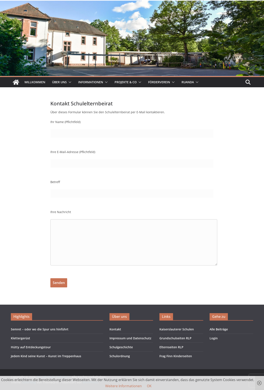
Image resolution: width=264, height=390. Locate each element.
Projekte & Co (126, 82)
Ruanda (188, 82)
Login (214, 338)
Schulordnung (119, 356)
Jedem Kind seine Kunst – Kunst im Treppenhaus (46, 356)
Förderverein (159, 82)
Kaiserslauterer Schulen (176, 329)
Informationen (90, 82)
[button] (69, 82)
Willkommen (34, 82)
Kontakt (115, 329)
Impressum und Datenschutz (130, 338)
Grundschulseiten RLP (175, 338)
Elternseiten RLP (171, 347)
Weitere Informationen (123, 386)
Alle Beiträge (219, 329)
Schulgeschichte (121, 347)
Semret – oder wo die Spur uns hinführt (39, 329)
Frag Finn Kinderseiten (175, 356)
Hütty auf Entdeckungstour (31, 347)
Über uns (59, 82)
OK (149, 386)
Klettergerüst (20, 338)
